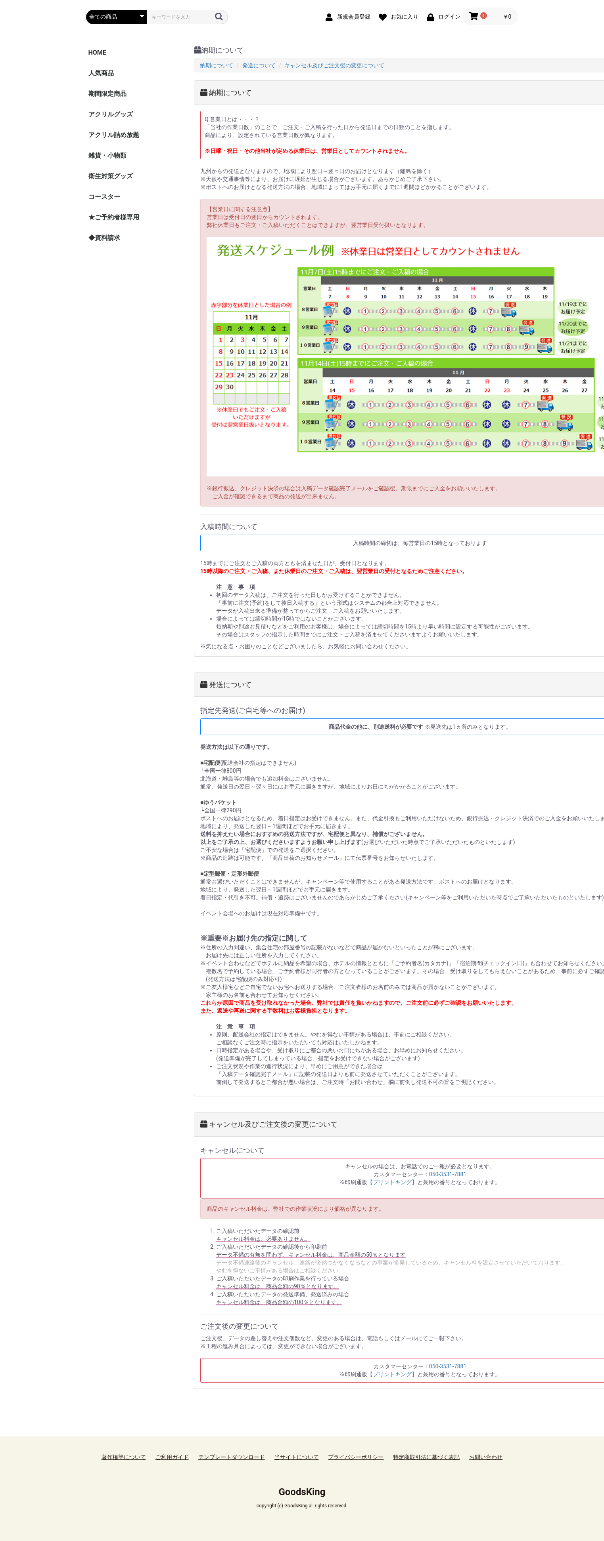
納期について (216, 65)
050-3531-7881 (447, 1174)
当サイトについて (296, 1457)
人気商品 (101, 73)
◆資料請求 (104, 238)
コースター (104, 196)
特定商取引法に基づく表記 (426, 1457)
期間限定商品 (107, 93)
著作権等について (124, 1457)
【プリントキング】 (392, 1182)
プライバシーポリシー (355, 1457)
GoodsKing (301, 1491)
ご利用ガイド (172, 1457)
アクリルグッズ (110, 114)
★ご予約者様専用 (113, 217)
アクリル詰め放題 (113, 135)
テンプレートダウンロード (231, 1457)
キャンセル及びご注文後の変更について (334, 65)
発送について (259, 65)
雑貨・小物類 (107, 155)
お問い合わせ (485, 1457)
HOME (97, 52)
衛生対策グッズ (110, 176)
